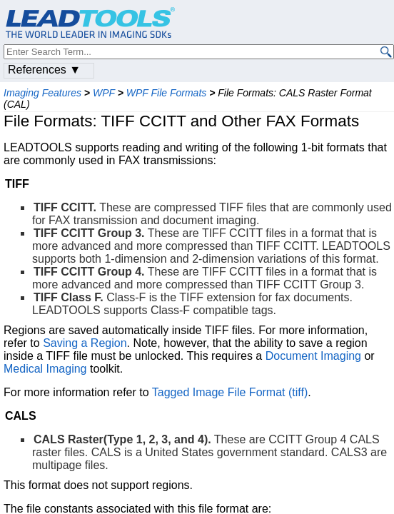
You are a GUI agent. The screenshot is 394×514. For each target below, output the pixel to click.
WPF (104, 93)
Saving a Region (84, 343)
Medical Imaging (45, 369)
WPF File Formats (166, 93)
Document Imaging (313, 356)
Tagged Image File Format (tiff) (230, 392)
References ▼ (44, 70)
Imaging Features (42, 93)
